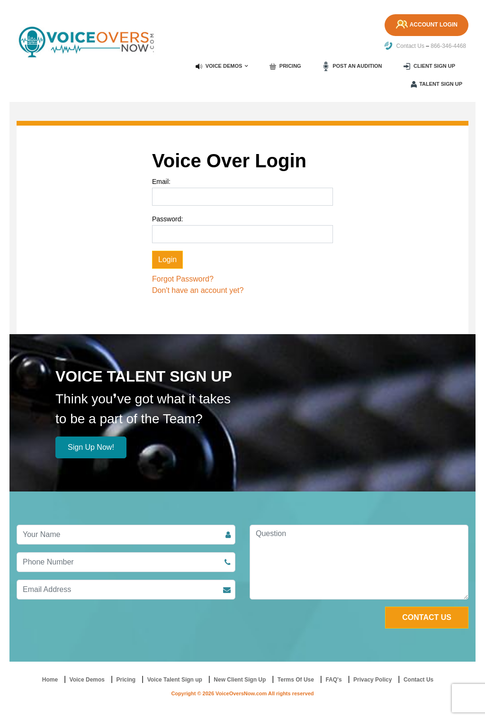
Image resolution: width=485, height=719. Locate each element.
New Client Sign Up (240, 679)
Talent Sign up (436, 84)
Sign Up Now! (91, 447)
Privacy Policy (372, 679)
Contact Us (404, 46)
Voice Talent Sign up (174, 679)
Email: (161, 181)
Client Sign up (429, 66)
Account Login (426, 25)
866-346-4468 (448, 46)
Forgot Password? (183, 279)
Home (50, 679)
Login (167, 259)
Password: (167, 219)
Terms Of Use (296, 679)
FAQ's (333, 679)
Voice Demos (219, 66)
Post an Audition (352, 66)
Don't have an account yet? (197, 290)
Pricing (285, 66)
